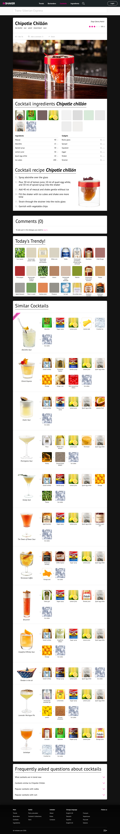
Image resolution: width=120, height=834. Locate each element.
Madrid (102, 21)
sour (25, 28)
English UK (69, 813)
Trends (41, 3)
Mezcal (17, 140)
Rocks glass (66, 140)
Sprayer (64, 144)
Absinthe (18, 144)
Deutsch (68, 816)
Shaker (64, 156)
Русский (85, 820)
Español (68, 820)
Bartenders (52, 3)
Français (85, 813)
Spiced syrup (20, 148)
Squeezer (65, 148)
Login (112, 3)
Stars (29, 820)
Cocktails (63, 3)
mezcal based (38, 28)
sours (45, 28)
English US (69, 823)
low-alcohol (18, 28)
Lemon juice (19, 152)
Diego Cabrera (95, 21)
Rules (51, 816)
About (51, 813)
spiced (30, 28)
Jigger (64, 152)
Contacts (52, 820)
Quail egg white (21, 156)
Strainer (65, 160)
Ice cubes (18, 160)
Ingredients (75, 3)
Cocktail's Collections (34, 816)
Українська (86, 816)
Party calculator (33, 813)
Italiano (85, 823)
